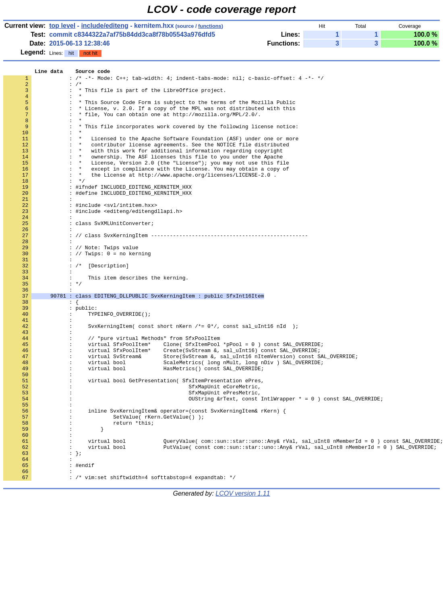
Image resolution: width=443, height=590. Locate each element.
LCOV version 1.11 (242, 575)
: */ (42, 327)
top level (62, 25)
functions (210, 26)
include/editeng (104, 25)
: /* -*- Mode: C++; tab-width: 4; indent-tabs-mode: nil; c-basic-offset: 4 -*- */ (163, 80)
